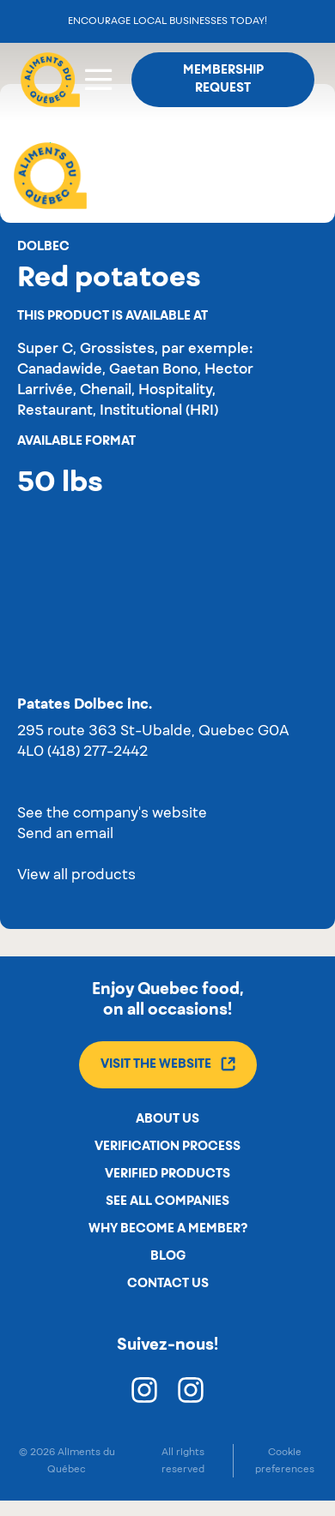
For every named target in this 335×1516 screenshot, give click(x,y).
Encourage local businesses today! (167, 21)
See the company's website (112, 814)
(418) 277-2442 (97, 752)
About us (167, 1119)
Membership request (223, 79)
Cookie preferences (284, 1460)
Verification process (167, 1147)
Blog (168, 1256)
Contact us (168, 1284)
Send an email (65, 835)
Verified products (167, 1174)
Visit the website (167, 1064)
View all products (76, 876)
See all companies (167, 1201)
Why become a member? (167, 1229)
